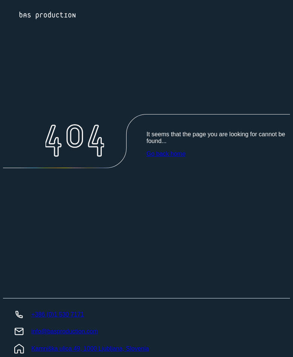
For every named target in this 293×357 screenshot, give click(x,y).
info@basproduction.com (65, 331)
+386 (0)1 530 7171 (58, 314)
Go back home (166, 154)
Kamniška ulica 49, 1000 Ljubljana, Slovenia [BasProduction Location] (90, 348)
